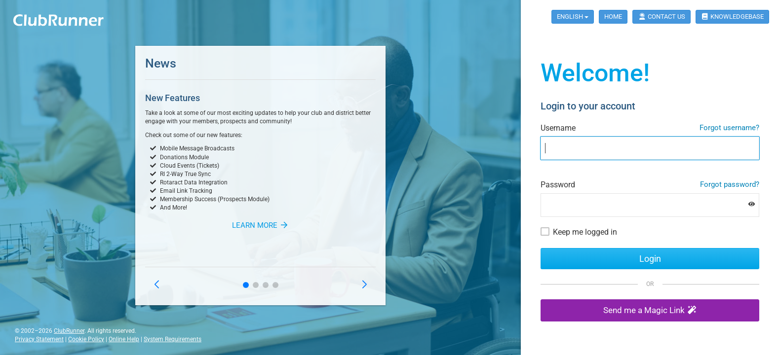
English (572, 16)
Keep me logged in (585, 232)
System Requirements (172, 339)
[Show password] (751, 204)
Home (613, 16)
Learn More (260, 225)
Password (558, 184)
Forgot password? (729, 184)
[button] (246, 285)
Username (558, 128)
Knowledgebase (732, 16)
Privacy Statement (39, 339)
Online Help (124, 339)
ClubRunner (69, 330)
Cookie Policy (86, 339)
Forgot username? (729, 127)
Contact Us (661, 16)
